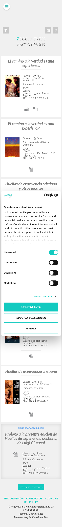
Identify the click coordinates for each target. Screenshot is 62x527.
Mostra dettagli (43, 296)
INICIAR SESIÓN (13, 498)
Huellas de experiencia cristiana (31, 371)
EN (31, 502)
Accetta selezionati (31, 317)
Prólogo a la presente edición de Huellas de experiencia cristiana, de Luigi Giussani (31, 438)
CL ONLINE (51, 498)
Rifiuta (31, 328)
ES (36, 502)
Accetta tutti (31, 307)
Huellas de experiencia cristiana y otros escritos (31, 185)
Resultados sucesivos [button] (31, 487)
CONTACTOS (34, 498)
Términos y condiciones (31, 513)
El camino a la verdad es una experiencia (31, 63)
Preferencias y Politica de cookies (31, 517)
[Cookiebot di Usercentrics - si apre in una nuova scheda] (44, 195)
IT (25, 502)
